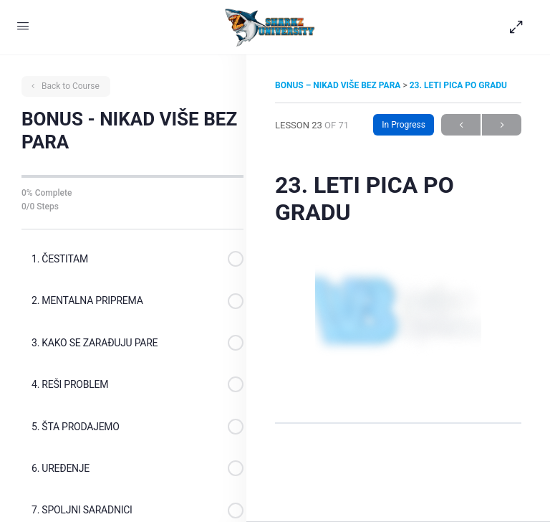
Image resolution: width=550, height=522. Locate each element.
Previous (461, 125)
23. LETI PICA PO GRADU (458, 85)
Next (501, 125)
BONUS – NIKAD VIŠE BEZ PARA (338, 85)
